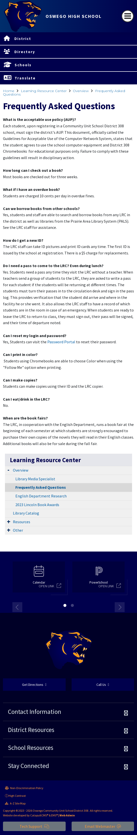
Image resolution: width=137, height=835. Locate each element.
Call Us (102, 684)
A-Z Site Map (15, 803)
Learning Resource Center (44, 91)
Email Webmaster (103, 826)
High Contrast (17, 796)
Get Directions (34, 684)
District (22, 38)
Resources (21, 521)
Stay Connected (28, 766)
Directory (24, 51)
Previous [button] (17, 607)
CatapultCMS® (39, 815)
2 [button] (72, 605)
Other (18, 530)
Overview (81, 91)
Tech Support (34, 826)
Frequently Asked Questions (40, 487)
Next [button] (120, 607)
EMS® (54, 815)
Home (8, 91)
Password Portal (61, 341)
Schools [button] (23, 65)
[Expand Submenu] (8, 470)
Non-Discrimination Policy (24, 788)
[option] (39, 579)
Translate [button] (25, 78)
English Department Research (41, 495)
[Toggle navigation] (127, 16)
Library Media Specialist (35, 478)
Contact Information (34, 712)
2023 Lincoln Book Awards (37, 504)
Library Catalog (26, 513)
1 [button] (64, 605)
